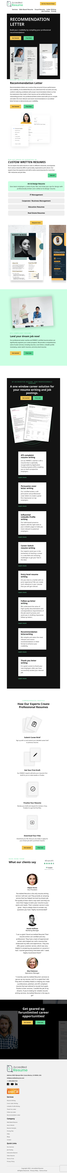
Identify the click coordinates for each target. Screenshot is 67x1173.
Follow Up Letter (11, 1112)
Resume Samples (11, 1128)
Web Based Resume (12, 1122)
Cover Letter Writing (12, 1103)
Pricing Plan (10, 1131)
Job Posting (46, 11)
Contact (9, 1139)
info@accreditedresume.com (15, 1078)
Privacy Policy (11, 1161)
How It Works (10, 1125)
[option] (27, 254)
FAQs (8, 1134)
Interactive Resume (12, 1152)
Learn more (22, 477)
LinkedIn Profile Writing (13, 1106)
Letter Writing (51, 9)
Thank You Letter (11, 1109)
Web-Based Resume (26, 9)
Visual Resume (40, 9)
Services (15, 9)
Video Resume (11, 1155)
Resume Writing (11, 1100)
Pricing (53, 11)
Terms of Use (10, 1158)
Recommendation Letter (13, 1115)
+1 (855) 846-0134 (12, 1081)
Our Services (10, 1147)
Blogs (8, 1136)
